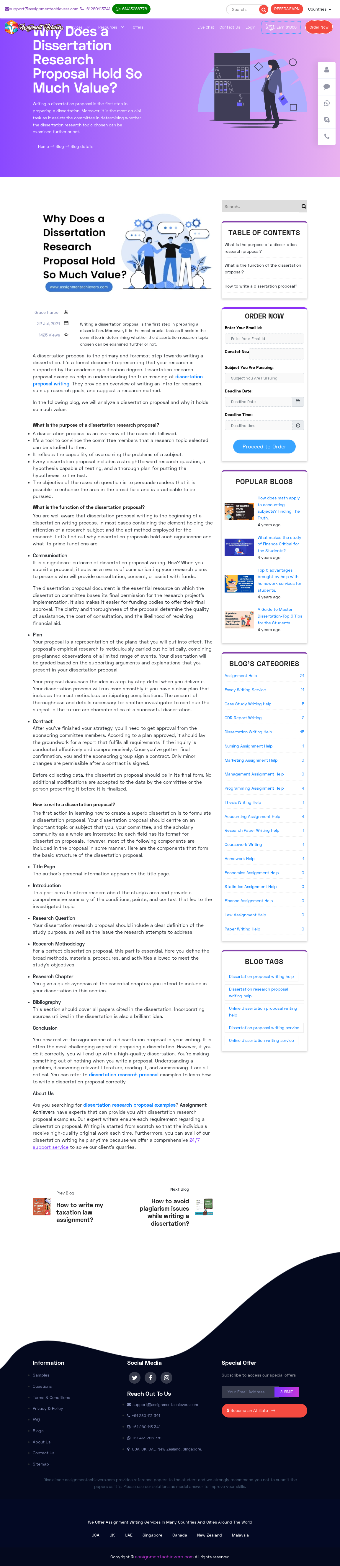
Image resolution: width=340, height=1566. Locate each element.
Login (251, 27)
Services (78, 27)
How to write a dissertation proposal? (261, 285)
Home (44, 146)
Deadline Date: (239, 390)
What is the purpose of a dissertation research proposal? (261, 248)
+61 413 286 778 (131, 8)
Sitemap (41, 1463)
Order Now (319, 27)
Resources (111, 27)
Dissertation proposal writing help (261, 976)
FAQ (36, 1419)
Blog (59, 146)
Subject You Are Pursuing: (249, 367)
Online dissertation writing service (261, 1040)
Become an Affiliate (252, 1410)
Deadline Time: (239, 414)
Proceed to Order (264, 446)
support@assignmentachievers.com (42, 8)
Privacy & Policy (48, 1408)
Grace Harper (47, 312)
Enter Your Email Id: (243, 327)
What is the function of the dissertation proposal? (263, 268)
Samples (41, 1374)
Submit (286, 1392)
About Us (41, 1441)
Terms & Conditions (51, 1397)
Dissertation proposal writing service (264, 1027)
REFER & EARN (287, 8)
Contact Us (230, 27)
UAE (129, 1534)
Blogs (38, 1430)
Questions (42, 1386)
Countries (318, 8)
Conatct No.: (237, 351)
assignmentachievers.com (164, 1556)
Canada (179, 1534)
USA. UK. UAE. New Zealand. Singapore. (164, 1449)
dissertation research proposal (123, 1074)
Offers (138, 27)
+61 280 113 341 (95, 8)
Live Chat (205, 27)
